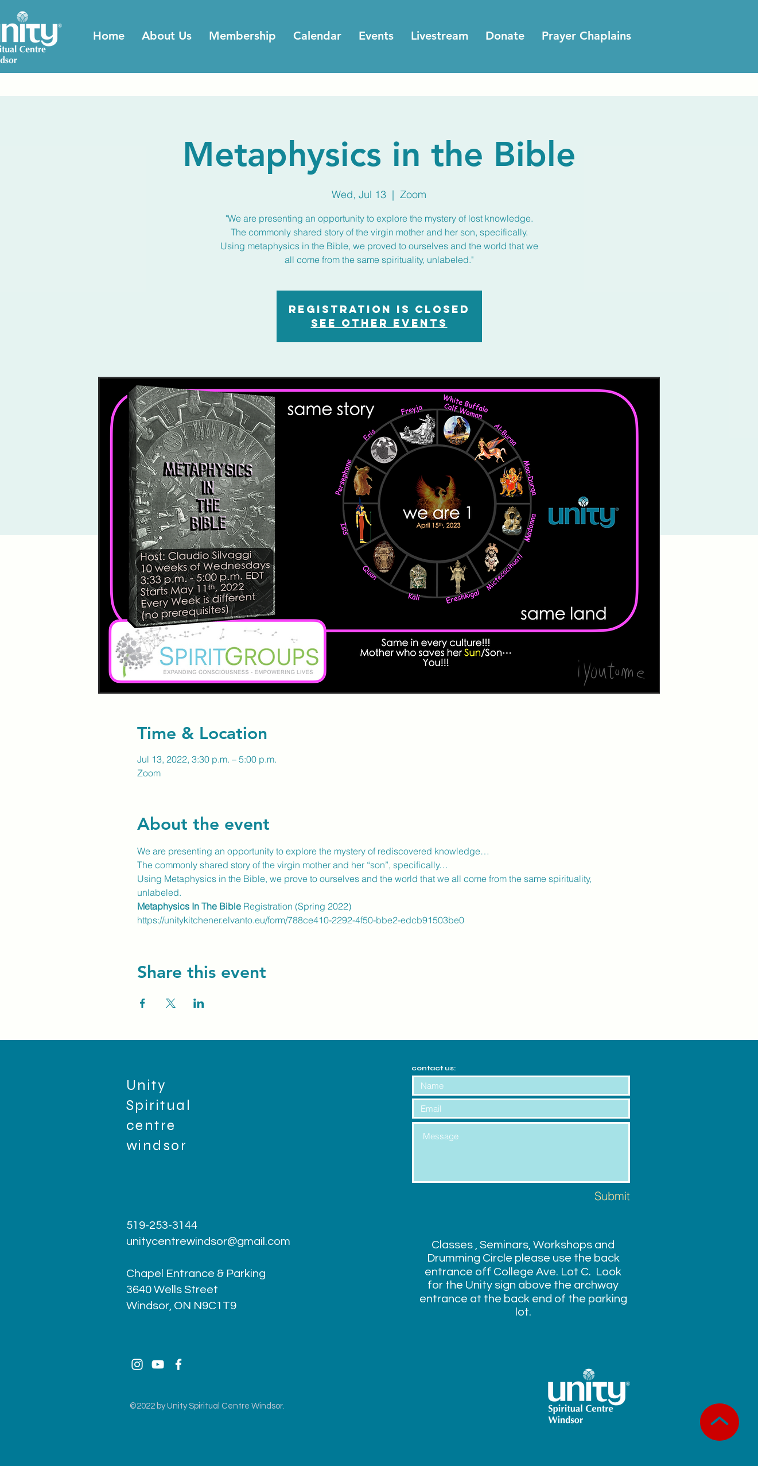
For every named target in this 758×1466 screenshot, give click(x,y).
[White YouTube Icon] (157, 1364)
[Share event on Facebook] (142, 1003)
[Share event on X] (170, 1003)
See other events (379, 323)
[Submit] (589, 1196)
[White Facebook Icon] (178, 1364)
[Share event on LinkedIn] (198, 1003)
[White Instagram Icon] (137, 1364)
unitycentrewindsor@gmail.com (208, 1241)
